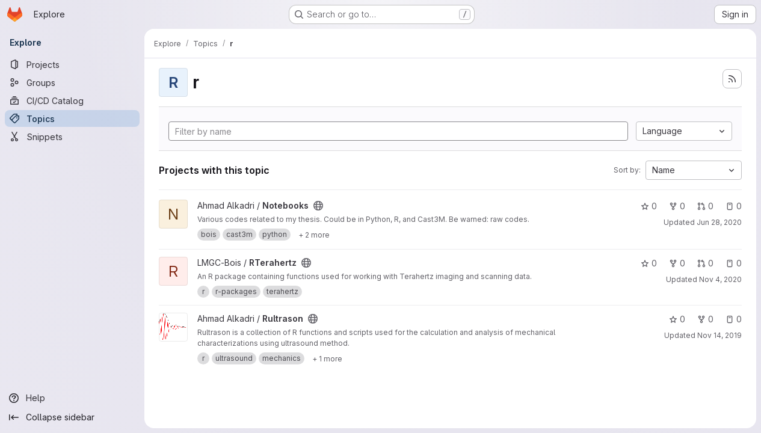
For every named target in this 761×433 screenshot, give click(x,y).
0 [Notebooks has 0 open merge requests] (705, 206)
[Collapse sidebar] (72, 417)
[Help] (72, 398)
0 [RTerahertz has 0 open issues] (734, 263)
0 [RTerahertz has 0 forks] (677, 263)
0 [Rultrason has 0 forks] (705, 319)
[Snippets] (72, 136)
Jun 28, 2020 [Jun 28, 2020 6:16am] (719, 222)
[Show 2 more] (314, 234)
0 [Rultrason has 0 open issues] (734, 319)
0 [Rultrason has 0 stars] (677, 319)
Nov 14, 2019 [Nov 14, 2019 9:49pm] (719, 335)
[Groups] (72, 82)
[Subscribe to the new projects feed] (732, 78)
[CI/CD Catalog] (72, 100)
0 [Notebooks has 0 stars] (649, 206)
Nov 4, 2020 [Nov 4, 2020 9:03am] (720, 279)
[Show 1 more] (327, 358)
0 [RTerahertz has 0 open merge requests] (705, 263)
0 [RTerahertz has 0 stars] (649, 263)
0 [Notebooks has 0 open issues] (734, 206)
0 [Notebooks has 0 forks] (677, 206)
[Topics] (72, 118)
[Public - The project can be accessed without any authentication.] (318, 205)
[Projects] (72, 64)
